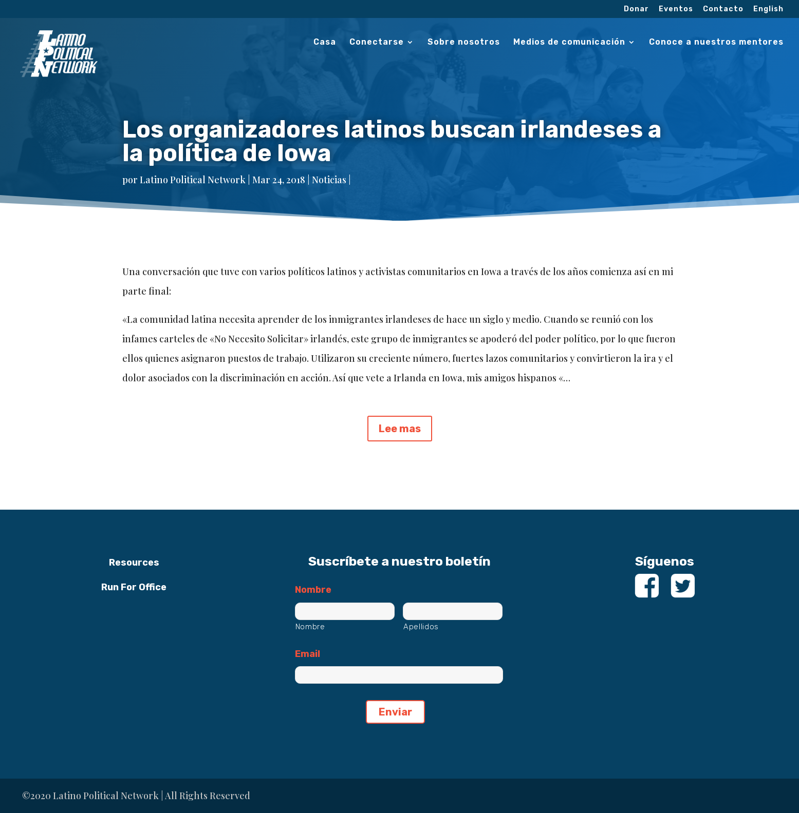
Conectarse (376, 42)
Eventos (676, 9)
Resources (134, 562)
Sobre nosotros (464, 42)
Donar (636, 9)
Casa (324, 42)
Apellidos (421, 626)
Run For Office (133, 587)
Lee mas (400, 428)
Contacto (723, 9)
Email (307, 654)
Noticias (329, 179)
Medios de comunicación (569, 42)
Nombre (313, 589)
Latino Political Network (193, 179)
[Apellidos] (453, 611)
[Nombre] (345, 611)
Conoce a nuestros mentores (716, 42)
